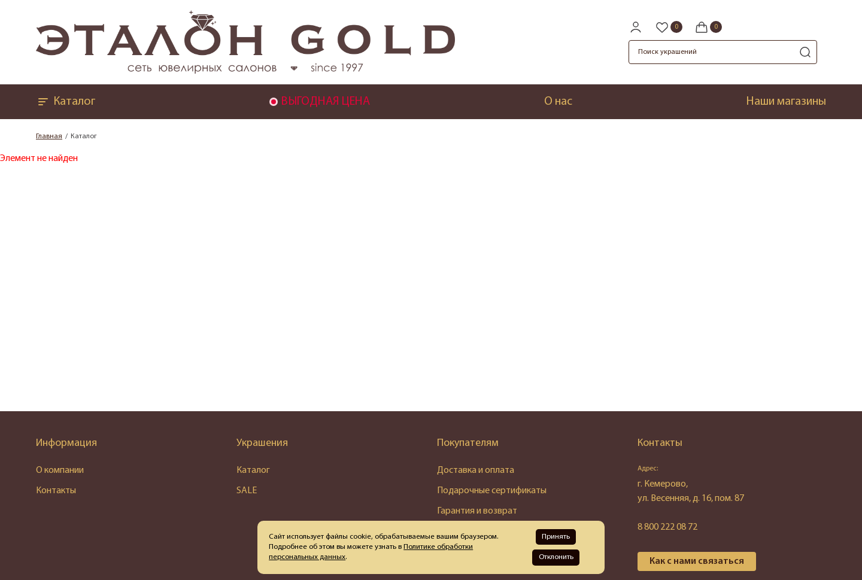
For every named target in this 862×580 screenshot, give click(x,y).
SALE (246, 491)
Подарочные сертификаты (492, 491)
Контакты (56, 491)
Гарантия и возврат (477, 511)
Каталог (65, 102)
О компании (60, 470)
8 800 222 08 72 (667, 527)
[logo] (245, 71)
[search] (805, 52)
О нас (558, 102)
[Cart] (708, 27)
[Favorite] (668, 27)
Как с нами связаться (696, 561)
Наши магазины (786, 102)
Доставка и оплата (475, 470)
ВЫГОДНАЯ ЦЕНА (325, 102)
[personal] (636, 27)
